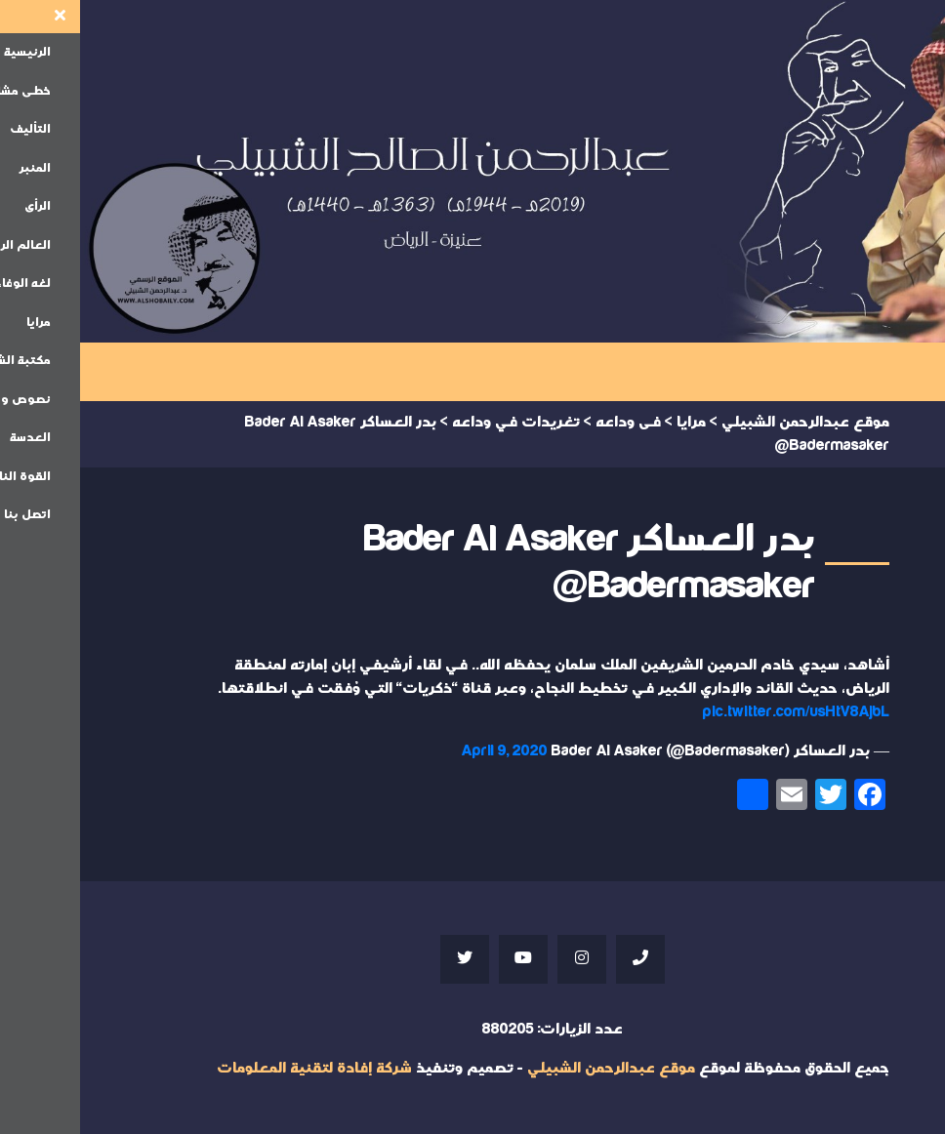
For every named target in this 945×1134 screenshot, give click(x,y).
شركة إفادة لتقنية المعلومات (234, 1068)
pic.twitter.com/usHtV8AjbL (716, 712)
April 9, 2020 (425, 751)
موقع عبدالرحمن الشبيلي (531, 1068)
